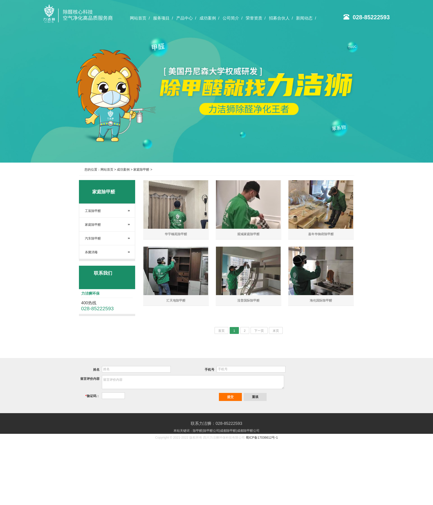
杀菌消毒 (91, 252)
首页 (221, 331)
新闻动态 (306, 18)
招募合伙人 (281, 18)
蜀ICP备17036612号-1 (262, 437)
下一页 (259, 331)
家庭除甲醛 (141, 169)
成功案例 (209, 18)
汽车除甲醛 (93, 238)
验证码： (92, 396)
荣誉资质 (256, 18)
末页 (276, 331)
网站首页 (140, 18)
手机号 (209, 369)
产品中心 (186, 18)
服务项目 (163, 18)
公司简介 (233, 18)
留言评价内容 (90, 379)
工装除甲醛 (93, 211)
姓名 (96, 369)
